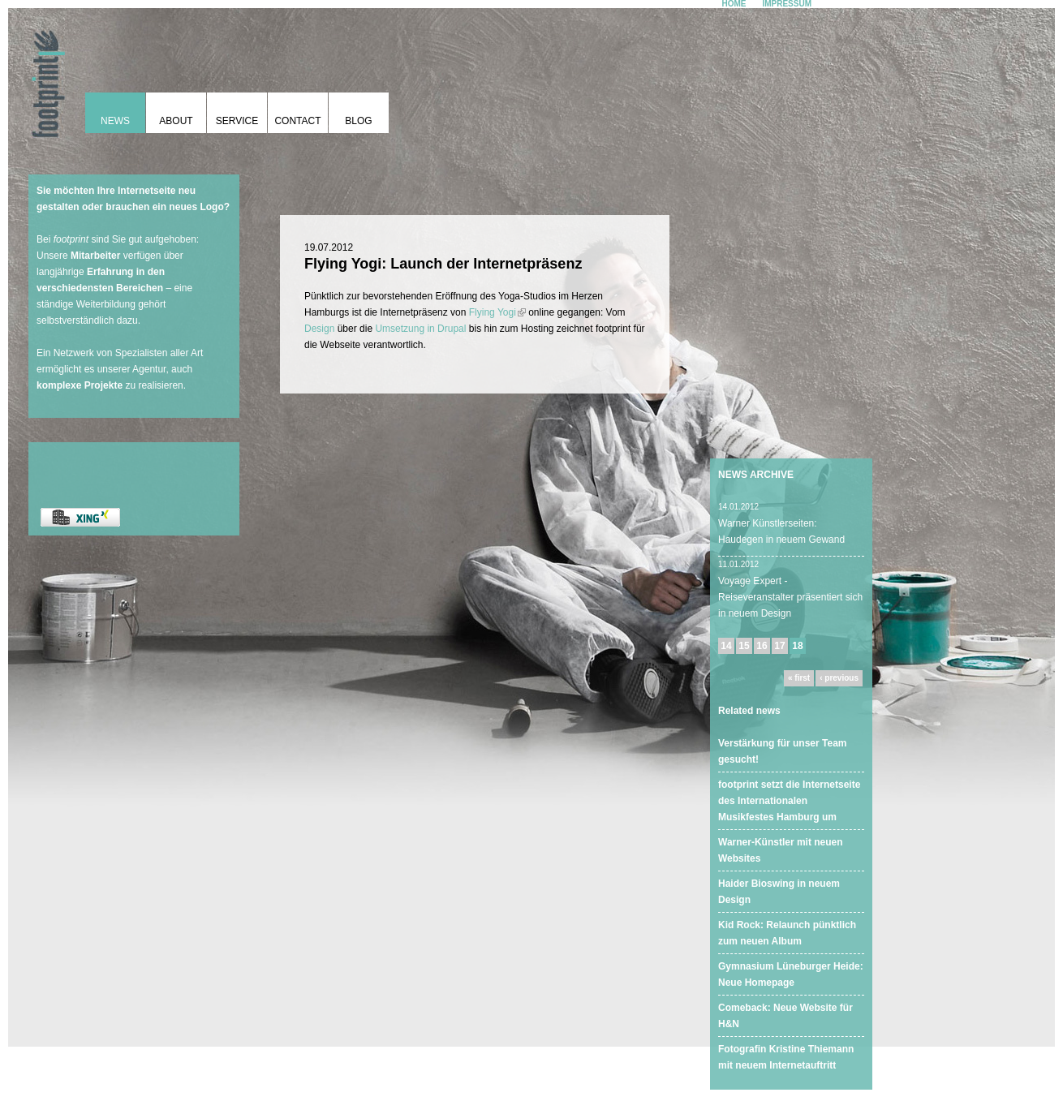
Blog (358, 121)
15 (743, 646)
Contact (297, 121)
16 (761, 646)
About (175, 121)
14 (726, 646)
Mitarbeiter (95, 255)
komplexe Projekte (80, 385)
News (115, 121)
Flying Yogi (497, 312)
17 (779, 646)
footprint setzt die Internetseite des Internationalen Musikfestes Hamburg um (789, 801)
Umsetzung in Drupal (420, 328)
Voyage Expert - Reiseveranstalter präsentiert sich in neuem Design (790, 597)
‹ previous (839, 677)
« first (799, 677)
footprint (44, 77)
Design (319, 328)
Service (237, 121)
